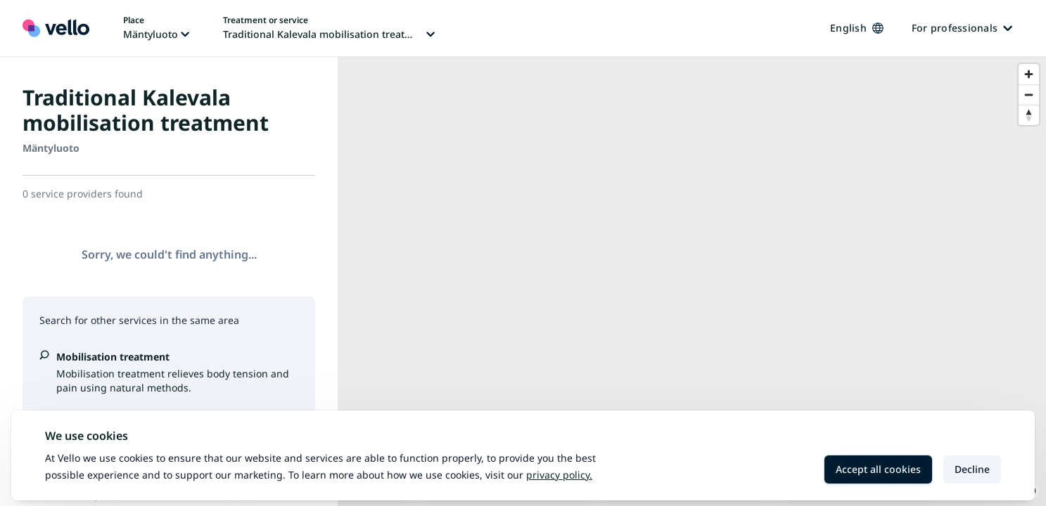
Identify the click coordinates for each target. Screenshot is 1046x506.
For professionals (962, 27)
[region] (692, 281)
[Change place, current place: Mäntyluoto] (156, 28)
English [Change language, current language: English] (857, 27)
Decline (972, 469)
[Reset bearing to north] (1029, 115)
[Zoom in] (1029, 74)
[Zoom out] (1029, 94)
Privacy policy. (559, 474)
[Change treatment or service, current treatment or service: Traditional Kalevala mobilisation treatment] (329, 28)
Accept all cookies (878, 469)
